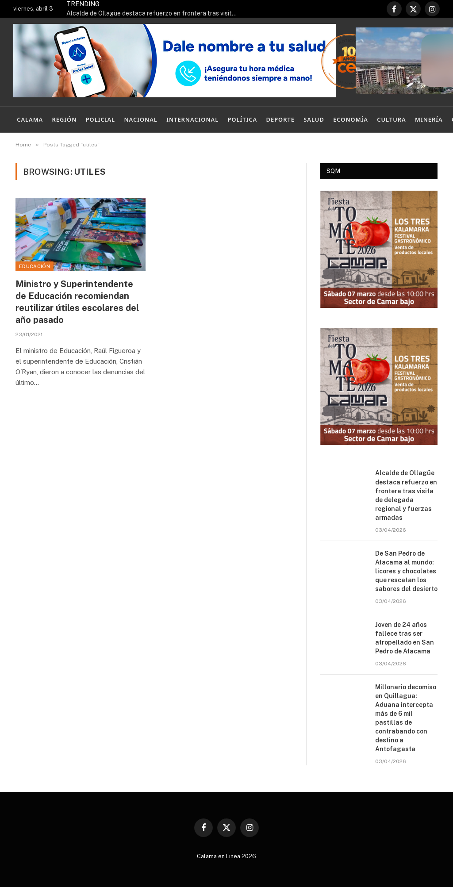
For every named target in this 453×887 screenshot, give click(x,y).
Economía (350, 119)
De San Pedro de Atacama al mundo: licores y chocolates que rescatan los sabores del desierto (406, 571)
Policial (100, 119)
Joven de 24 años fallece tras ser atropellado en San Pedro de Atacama (404, 638)
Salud (313, 119)
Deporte (280, 119)
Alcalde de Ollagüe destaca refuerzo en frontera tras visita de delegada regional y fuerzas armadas (154, 13)
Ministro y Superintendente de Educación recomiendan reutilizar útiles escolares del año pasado (77, 302)
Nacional (140, 119)
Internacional (192, 119)
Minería (429, 119)
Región (64, 119)
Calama (30, 119)
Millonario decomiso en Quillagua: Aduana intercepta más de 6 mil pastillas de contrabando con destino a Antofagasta (405, 718)
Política (242, 119)
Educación (34, 266)
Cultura (391, 119)
